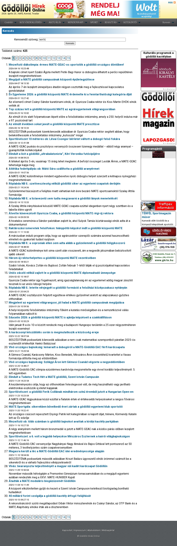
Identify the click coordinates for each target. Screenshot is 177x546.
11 (49, 58)
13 (58, 58)
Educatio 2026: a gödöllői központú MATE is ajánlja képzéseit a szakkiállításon (60, 317)
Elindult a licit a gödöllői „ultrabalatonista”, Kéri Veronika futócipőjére (54, 154)
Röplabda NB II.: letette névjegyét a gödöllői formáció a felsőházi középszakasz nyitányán (68, 287)
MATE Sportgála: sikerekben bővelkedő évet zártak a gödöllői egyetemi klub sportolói (66, 406)
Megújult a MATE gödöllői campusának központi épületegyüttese (51, 79)
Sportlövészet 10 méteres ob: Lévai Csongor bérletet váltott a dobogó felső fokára (64, 139)
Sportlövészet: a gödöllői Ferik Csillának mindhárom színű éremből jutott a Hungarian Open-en (71, 391)
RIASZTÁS (111, 22)
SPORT (94, 22)
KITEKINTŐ (130, 22)
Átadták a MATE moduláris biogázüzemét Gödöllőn (42, 481)
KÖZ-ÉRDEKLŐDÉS (31, 22)
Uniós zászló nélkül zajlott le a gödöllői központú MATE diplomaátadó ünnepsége (62, 272)
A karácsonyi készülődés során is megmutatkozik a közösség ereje (54, 332)
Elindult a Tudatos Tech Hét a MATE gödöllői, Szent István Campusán (54, 377)
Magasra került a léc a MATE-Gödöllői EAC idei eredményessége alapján (56, 451)
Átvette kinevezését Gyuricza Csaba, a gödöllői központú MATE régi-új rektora (61, 213)
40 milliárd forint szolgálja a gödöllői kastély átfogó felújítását (50, 496)
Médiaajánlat (108, 530)
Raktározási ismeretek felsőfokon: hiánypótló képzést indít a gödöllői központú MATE (65, 228)
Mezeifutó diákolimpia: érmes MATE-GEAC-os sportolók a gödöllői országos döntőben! (66, 64)
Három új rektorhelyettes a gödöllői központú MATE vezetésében (52, 258)
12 (53, 58)
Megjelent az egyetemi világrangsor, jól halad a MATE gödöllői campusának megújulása (66, 302)
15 (68, 58)
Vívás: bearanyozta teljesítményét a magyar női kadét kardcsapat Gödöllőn (58, 466)
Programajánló (152, 148)
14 (63, 58)
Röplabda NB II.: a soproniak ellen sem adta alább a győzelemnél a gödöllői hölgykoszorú (67, 243)
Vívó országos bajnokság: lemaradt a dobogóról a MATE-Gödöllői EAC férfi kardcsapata (67, 347)
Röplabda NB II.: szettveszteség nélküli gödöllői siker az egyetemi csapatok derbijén (64, 183)
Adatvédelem (93, 530)
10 (44, 58)
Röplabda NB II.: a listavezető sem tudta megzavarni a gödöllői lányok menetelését (63, 198)
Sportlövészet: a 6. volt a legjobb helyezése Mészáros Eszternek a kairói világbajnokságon (69, 436)
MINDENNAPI (75, 22)
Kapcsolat (67, 530)
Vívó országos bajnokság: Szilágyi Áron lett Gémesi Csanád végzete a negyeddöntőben (67, 362)
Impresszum (80, 530)
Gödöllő (9, 22)
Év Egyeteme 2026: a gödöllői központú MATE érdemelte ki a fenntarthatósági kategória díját (70, 94)
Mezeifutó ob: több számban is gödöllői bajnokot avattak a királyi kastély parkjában (63, 421)
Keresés (166, 22)
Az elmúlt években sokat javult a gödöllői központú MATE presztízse (54, 124)
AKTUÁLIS (55, 22)
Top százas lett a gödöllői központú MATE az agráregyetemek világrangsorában (62, 109)
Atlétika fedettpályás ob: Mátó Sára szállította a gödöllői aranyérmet (54, 168)
